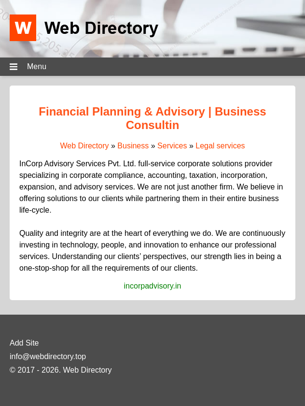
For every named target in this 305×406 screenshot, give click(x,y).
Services (172, 146)
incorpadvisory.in (152, 286)
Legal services (220, 146)
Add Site (24, 343)
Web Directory (84, 146)
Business (133, 146)
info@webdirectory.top (48, 356)
